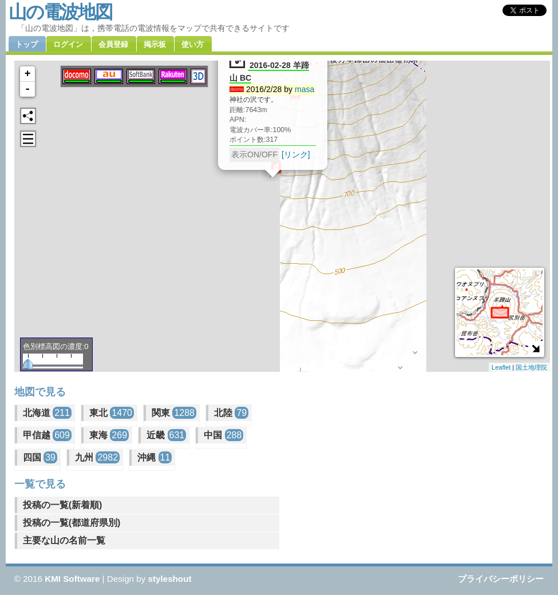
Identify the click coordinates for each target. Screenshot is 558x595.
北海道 (47, 413)
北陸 (231, 413)
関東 (174, 413)
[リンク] (296, 154)
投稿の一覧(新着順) (62, 505)
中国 (223, 435)
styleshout (170, 579)
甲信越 (47, 435)
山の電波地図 (60, 12)
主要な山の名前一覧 (64, 540)
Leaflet (501, 367)
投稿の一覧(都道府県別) (72, 522)
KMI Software (72, 579)
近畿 (166, 435)
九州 (97, 457)
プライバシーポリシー (501, 579)
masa (304, 89)
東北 (111, 413)
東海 (109, 435)
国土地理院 (531, 367)
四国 (40, 457)
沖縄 (154, 457)
